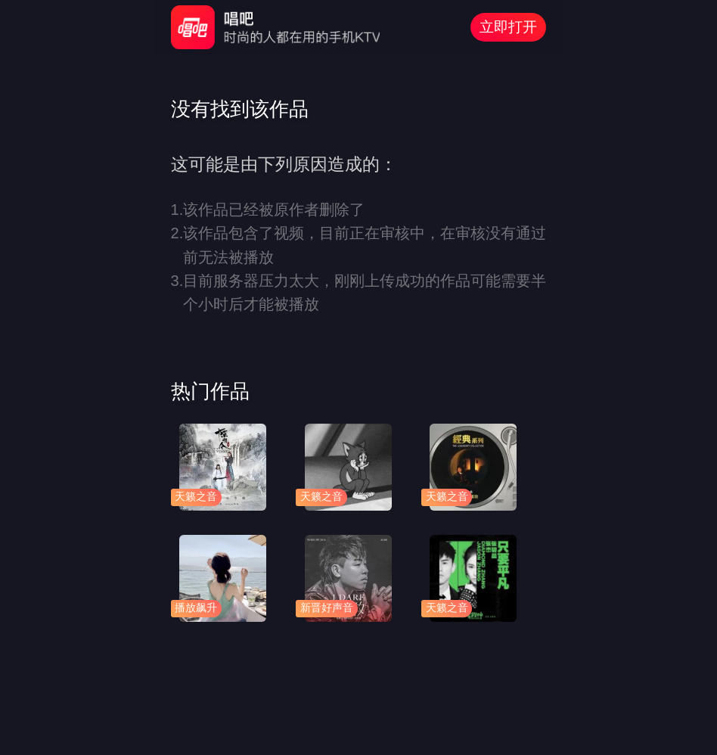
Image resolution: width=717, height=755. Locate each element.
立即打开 (508, 27)
